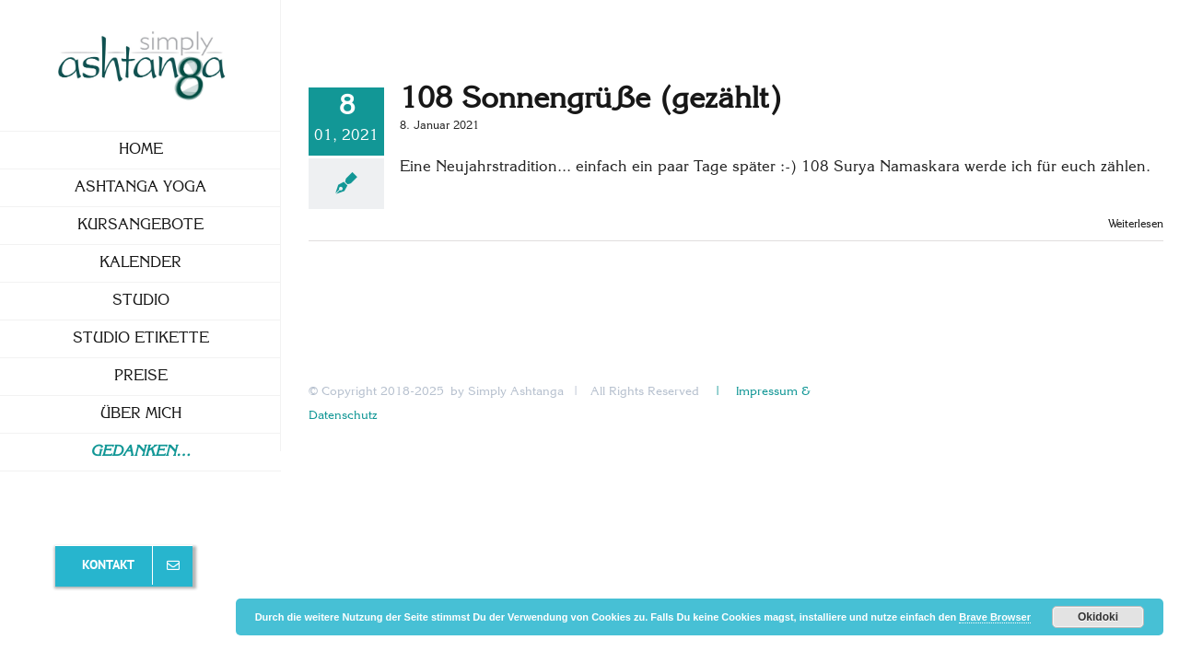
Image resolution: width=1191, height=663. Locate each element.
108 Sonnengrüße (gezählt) (590, 100)
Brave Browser (995, 616)
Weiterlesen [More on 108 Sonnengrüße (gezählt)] (1135, 224)
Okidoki (1098, 617)
